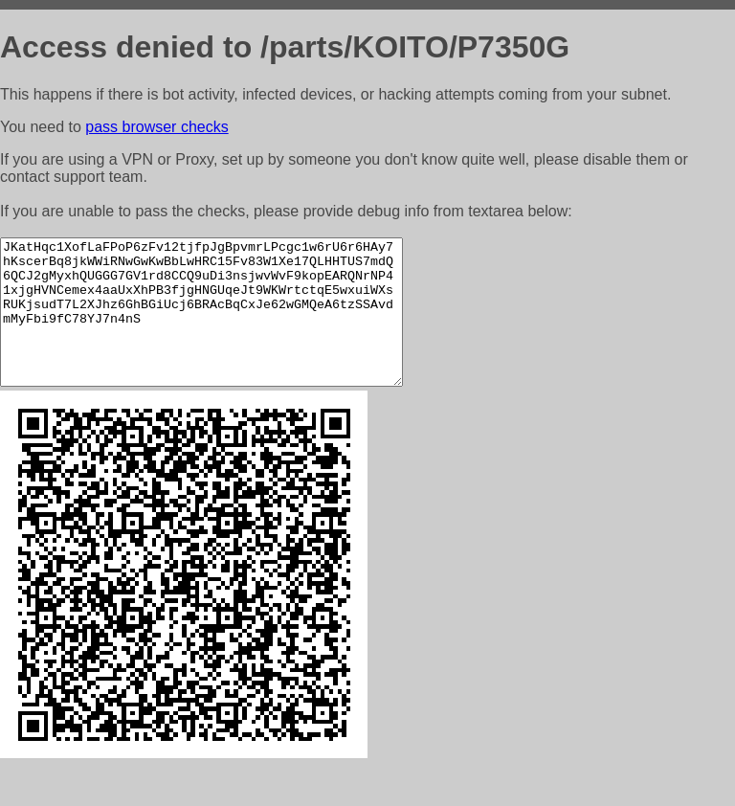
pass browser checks (156, 127)
